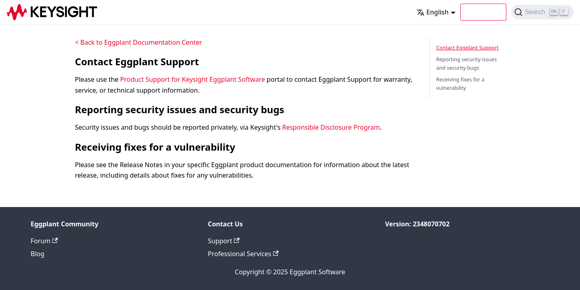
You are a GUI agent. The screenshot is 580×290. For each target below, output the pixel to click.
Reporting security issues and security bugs (466, 63)
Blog (37, 253)
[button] (483, 12)
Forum (44, 240)
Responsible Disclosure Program (331, 127)
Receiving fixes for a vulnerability (460, 83)
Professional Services (243, 253)
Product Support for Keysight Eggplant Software (192, 79)
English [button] (432, 12)
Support (224, 240)
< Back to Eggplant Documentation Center (138, 42)
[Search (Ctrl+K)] (542, 12)
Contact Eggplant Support (467, 47)
